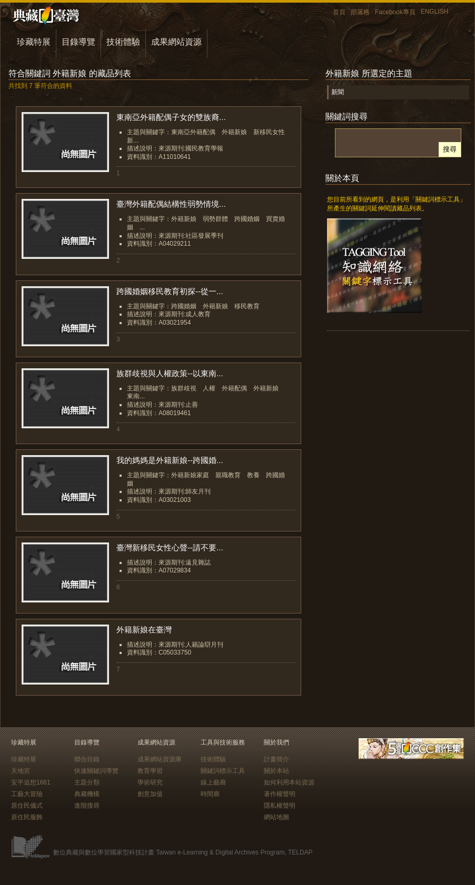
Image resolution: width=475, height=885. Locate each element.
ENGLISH (435, 11)
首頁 (339, 12)
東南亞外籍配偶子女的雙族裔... (171, 117)
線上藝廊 (213, 782)
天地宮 (20, 771)
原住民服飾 (27, 817)
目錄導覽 (78, 41)
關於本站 (276, 771)
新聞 (337, 92)
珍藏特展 (34, 41)
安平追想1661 (31, 782)
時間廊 (210, 794)
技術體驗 (123, 41)
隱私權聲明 (279, 805)
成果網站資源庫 (159, 759)
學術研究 (150, 782)
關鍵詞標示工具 (223, 771)
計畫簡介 (276, 759)
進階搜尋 (87, 805)
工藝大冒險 (27, 794)
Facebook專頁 (395, 12)
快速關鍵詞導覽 (96, 771)
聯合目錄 (87, 759)
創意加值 (150, 794)
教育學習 (150, 771)
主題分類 (87, 782)
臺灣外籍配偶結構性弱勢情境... (171, 203)
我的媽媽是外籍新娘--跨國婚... (169, 460)
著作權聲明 (279, 794)
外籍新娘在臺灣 (144, 629)
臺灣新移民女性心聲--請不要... (169, 547)
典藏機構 (87, 794)
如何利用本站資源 (289, 782)
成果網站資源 (176, 41)
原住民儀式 (27, 805)
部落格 (360, 12)
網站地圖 (276, 817)
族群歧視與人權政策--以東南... (169, 373)
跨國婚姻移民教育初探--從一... (169, 291)
